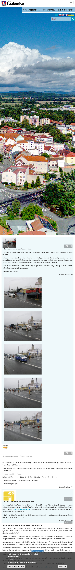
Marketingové (32, 562)
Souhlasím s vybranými (16, 566)
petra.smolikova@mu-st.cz (22, 509)
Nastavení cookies (37, 551)
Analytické (22, 562)
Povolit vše (62, 566)
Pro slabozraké (65, 9)
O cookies (10, 559)
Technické (13, 562)
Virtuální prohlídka (31, 9)
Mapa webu (49, 9)
